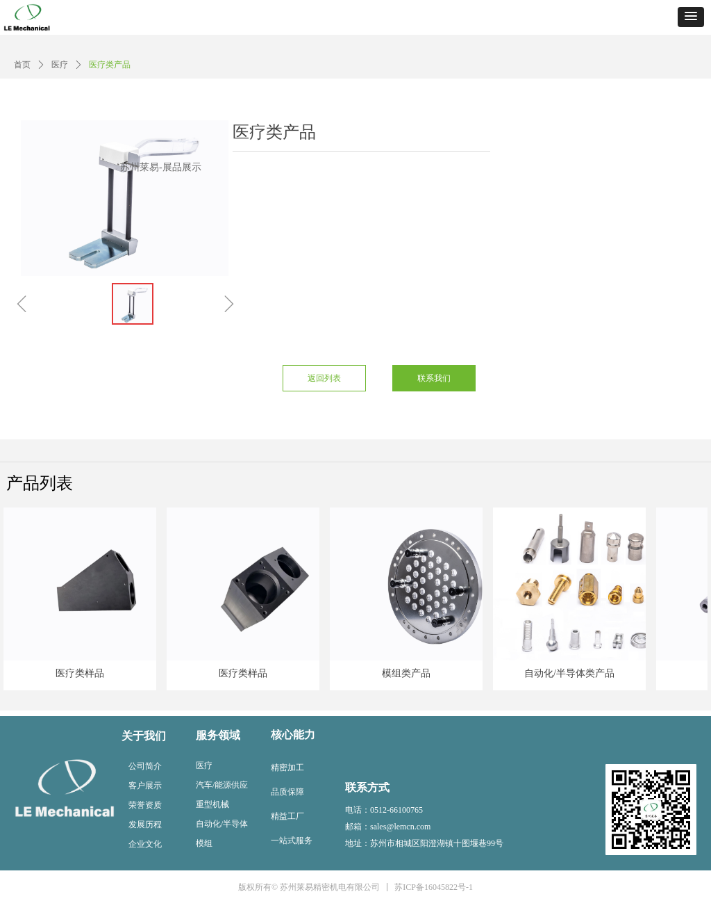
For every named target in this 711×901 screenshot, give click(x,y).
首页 (22, 65)
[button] (691, 17)
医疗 (59, 65)
